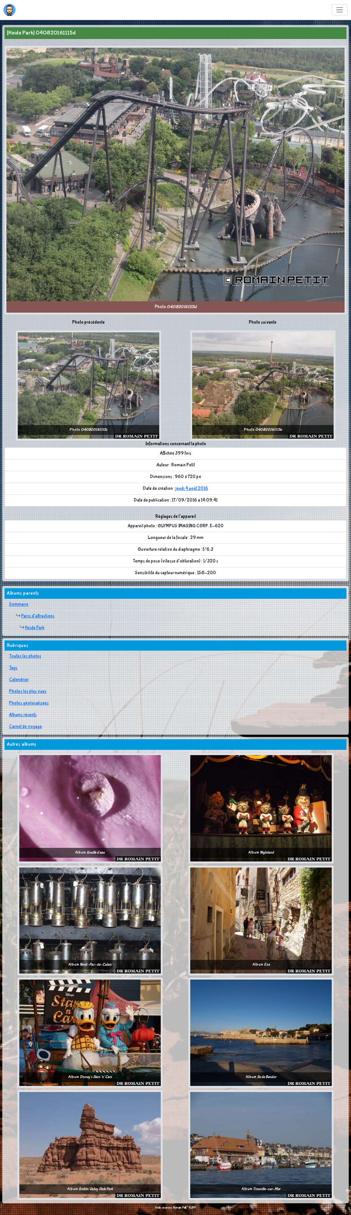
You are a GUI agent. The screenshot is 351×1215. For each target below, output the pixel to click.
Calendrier (19, 679)
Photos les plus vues (28, 691)
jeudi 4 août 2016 (192, 488)
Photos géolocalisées (29, 703)
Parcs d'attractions (37, 616)
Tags (13, 668)
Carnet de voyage (25, 726)
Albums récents (23, 715)
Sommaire (18, 604)
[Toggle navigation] (340, 10)
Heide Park (34, 628)
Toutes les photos (25, 656)
